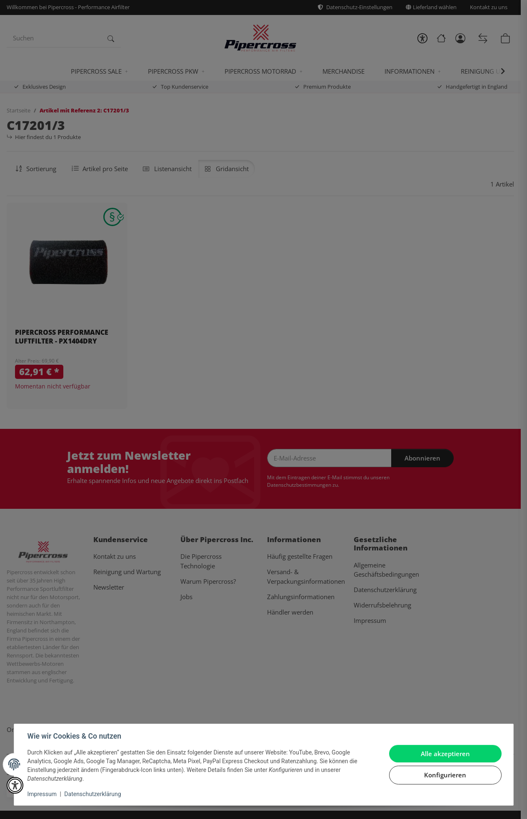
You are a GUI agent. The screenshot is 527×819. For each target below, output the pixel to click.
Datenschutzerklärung (92, 794)
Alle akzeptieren (445, 753)
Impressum (42, 794)
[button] (15, 785)
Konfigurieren (445, 775)
